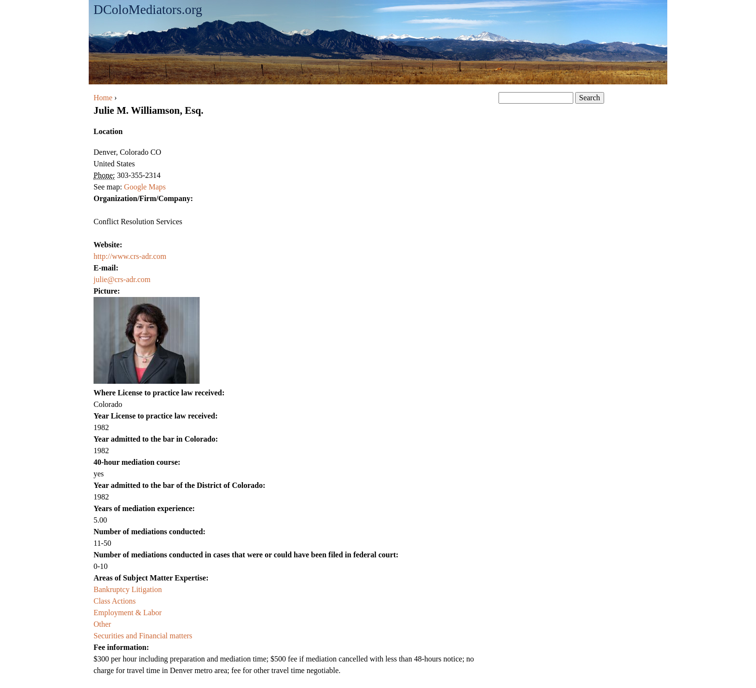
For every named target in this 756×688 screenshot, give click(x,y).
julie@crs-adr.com (122, 279)
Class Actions (115, 601)
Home (103, 98)
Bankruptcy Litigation (128, 589)
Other (102, 624)
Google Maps (145, 187)
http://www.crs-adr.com (130, 256)
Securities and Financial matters (143, 636)
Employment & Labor (128, 612)
